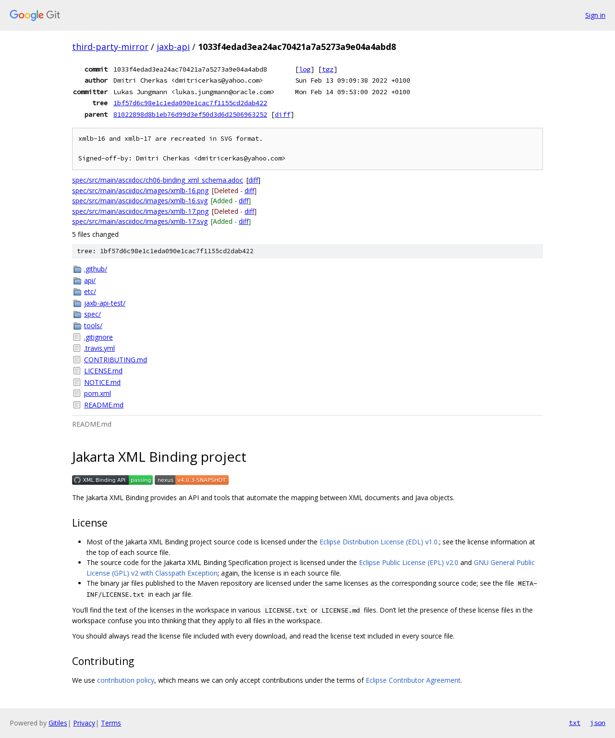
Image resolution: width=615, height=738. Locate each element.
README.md (103, 404)
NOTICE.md (102, 382)
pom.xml (97, 393)
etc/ (90, 291)
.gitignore (98, 337)
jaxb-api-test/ (104, 303)
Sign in (595, 15)
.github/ (95, 268)
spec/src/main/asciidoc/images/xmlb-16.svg (140, 200)
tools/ (93, 325)
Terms (111, 722)
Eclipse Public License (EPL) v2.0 (408, 562)
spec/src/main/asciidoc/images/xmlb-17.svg (140, 221)
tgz (327, 69)
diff (282, 114)
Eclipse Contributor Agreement (413, 680)
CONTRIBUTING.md (115, 359)
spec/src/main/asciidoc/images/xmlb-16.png (140, 190)
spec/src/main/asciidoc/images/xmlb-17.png (140, 211)
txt (574, 722)
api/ (90, 280)
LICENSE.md (103, 370)
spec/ (92, 314)
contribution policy (125, 680)
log (304, 69)
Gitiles (58, 722)
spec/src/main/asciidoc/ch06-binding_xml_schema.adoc (157, 179)
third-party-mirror (110, 46)
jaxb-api (173, 46)
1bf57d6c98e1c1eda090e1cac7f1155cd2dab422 (190, 102)
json (597, 722)
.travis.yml (99, 348)
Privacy (84, 722)
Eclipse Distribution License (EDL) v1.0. (379, 541)
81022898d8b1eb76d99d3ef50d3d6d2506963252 (190, 114)
